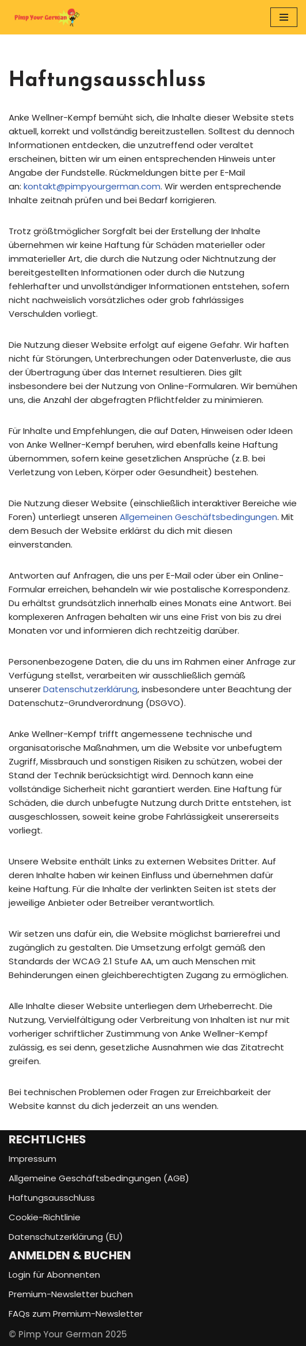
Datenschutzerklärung (90, 689)
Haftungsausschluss (52, 1198)
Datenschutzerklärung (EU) (66, 1237)
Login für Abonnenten (54, 1275)
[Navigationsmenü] (283, 17)
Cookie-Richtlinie (45, 1217)
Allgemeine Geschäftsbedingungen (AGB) (99, 1178)
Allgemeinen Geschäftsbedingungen (198, 517)
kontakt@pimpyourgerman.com (92, 186)
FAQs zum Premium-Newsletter (76, 1314)
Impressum (32, 1159)
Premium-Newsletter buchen (71, 1294)
